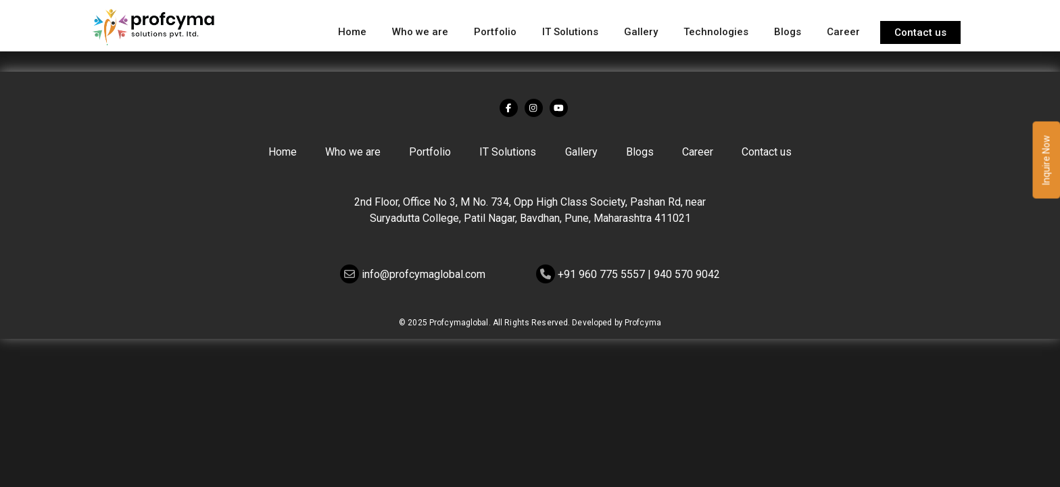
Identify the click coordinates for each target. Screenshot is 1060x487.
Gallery (641, 32)
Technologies (715, 32)
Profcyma (643, 322)
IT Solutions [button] (570, 32)
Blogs (787, 32)
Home (352, 32)
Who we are (420, 32)
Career (843, 32)
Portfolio (495, 32)
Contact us (920, 32)
